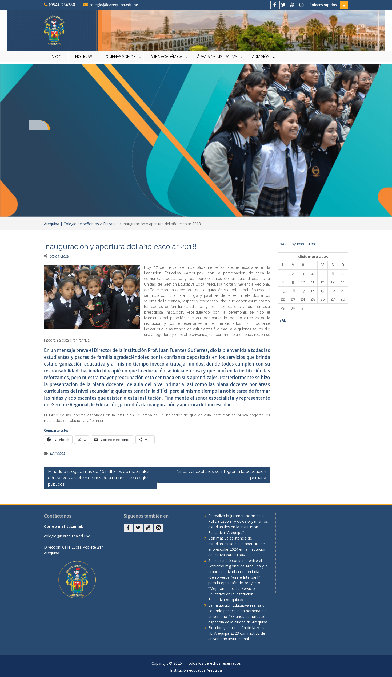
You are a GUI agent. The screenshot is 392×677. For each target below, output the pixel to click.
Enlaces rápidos (323, 4)
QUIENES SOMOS (120, 57)
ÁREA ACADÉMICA (166, 57)
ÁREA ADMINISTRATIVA (217, 57)
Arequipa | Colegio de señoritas (71, 223)
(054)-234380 (62, 4)
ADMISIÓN (261, 57)
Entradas (110, 223)
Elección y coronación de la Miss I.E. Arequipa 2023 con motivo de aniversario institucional (236, 633)
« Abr (283, 320)
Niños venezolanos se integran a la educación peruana (221, 474)
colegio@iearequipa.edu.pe (113, 4)
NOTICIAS (83, 57)
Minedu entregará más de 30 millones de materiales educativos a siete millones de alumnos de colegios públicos (99, 478)
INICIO (56, 57)
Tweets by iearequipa (296, 244)
